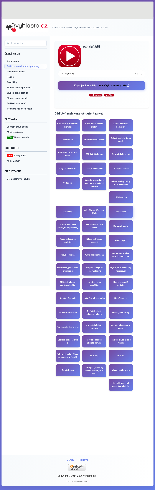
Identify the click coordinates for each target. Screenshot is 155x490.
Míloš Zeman (13, 160)
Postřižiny (12, 82)
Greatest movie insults (18, 179)
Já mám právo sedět (17, 126)
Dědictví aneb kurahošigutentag (23, 66)
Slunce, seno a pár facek (19, 87)
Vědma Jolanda (18, 137)
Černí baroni (13, 61)
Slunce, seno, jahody (17, 98)
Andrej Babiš (16, 155)
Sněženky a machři (16, 103)
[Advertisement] (77, 10)
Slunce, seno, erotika (17, 92)
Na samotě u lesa (16, 71)
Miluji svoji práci (15, 132)
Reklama (83, 462)
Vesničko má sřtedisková (19, 108)
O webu (70, 462)
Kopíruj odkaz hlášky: (101, 85)
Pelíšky (10, 77)
